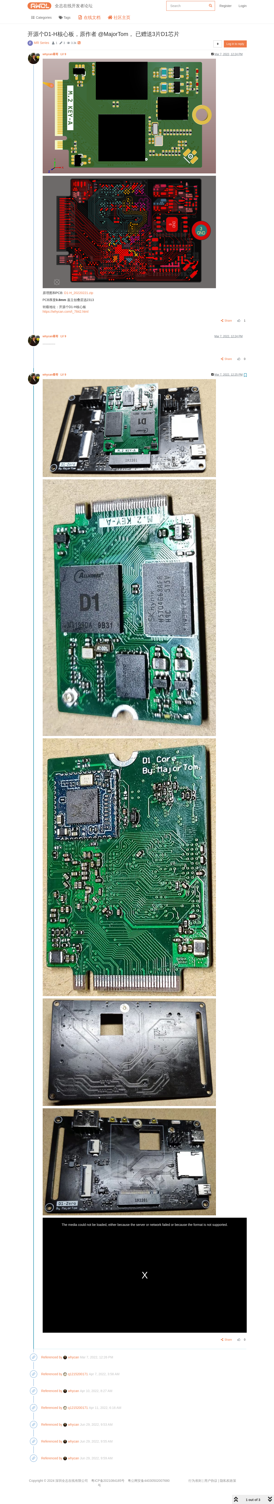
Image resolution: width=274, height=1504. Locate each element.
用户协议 (210, 1480)
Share (226, 320)
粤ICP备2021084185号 (108, 1480)
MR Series (41, 43)
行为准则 (194, 1480)
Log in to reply (235, 44)
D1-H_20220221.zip (78, 293)
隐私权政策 (228, 1480)
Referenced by (51, 1357)
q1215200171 (75, 1374)
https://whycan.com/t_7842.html (66, 311)
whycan (71, 1357)
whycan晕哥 (55, 54)
